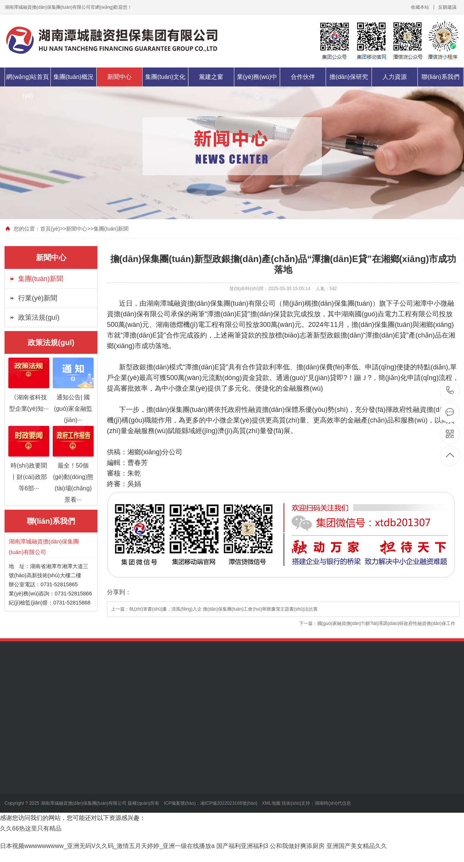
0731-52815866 (450, 391)
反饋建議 (447, 7)
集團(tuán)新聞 (111, 229)
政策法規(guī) (39, 317)
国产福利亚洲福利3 (242, 846)
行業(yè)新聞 (37, 298)
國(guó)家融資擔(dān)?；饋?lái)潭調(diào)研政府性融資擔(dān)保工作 (386, 623)
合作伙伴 (303, 77)
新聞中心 (119, 77)
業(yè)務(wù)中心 (257, 86)
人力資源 (394, 77)
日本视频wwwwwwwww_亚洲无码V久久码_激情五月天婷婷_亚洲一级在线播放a (107, 846)
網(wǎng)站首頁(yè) (27, 86)
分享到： (119, 592)
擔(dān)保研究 (348, 77)
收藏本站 (420, 7)
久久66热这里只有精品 (30, 828)
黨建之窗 (211, 77)
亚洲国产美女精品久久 (356, 846)
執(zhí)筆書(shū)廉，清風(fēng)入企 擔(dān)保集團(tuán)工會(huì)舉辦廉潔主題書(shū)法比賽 (223, 609)
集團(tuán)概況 (73, 77)
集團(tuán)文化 (165, 77)
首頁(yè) (50, 229)
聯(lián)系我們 (440, 77)
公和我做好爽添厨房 (297, 846)
